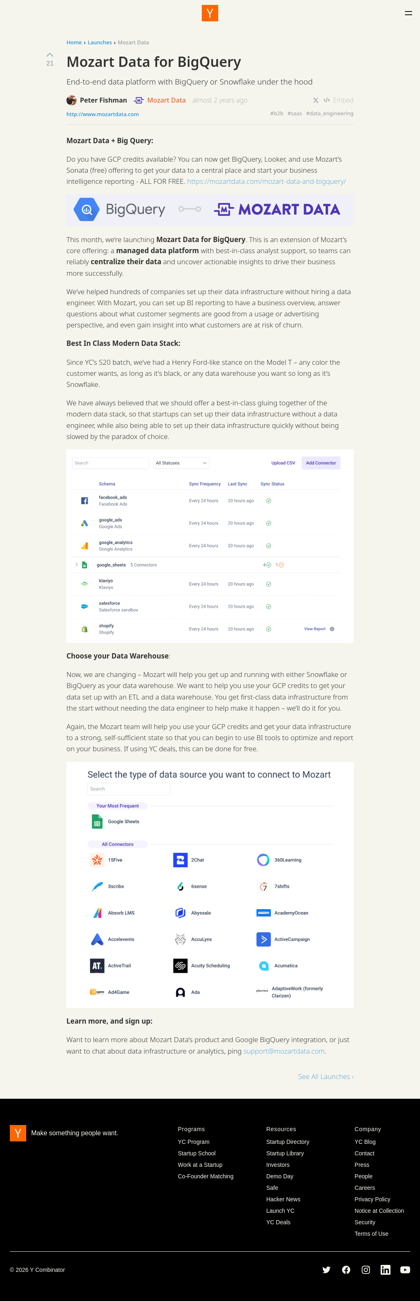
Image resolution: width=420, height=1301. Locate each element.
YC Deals (278, 1222)
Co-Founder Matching (205, 1176)
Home (74, 42)
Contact (364, 1153)
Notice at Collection (379, 1210)
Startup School (197, 1153)
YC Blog (365, 1142)
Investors (278, 1165)
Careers (365, 1187)
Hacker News (283, 1199)
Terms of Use (371, 1233)
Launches (100, 42)
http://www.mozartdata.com (102, 114)
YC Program (194, 1142)
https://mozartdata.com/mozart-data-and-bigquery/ (266, 181)
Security (365, 1222)
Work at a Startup (200, 1165)
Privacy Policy (372, 1199)
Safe (272, 1187)
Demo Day (279, 1176)
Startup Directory (287, 1142)
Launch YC (280, 1210)
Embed (339, 100)
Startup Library (285, 1153)
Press (362, 1165)
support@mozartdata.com (284, 1051)
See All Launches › (326, 1076)
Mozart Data (160, 100)
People (364, 1176)
